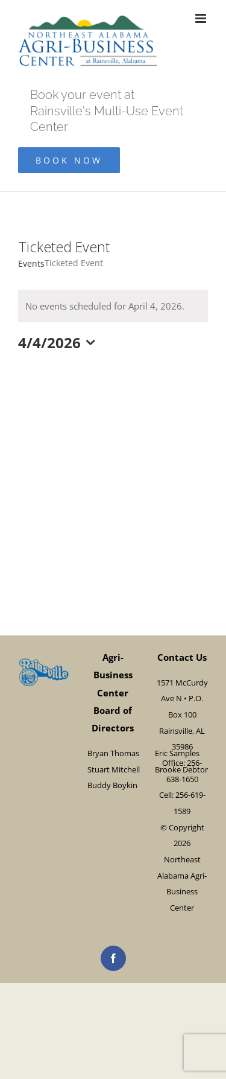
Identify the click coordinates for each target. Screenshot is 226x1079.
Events (31, 263)
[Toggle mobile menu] (201, 18)
